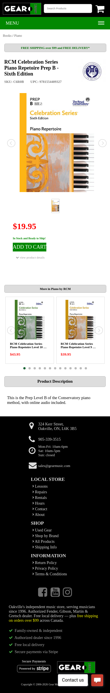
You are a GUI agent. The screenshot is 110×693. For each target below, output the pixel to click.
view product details (30, 257)
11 (75, 368)
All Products (43, 541)
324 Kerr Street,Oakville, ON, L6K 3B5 (57, 426)
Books (7, 36)
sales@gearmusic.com (54, 466)
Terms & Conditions (49, 574)
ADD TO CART (29, 247)
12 (81, 368)
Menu (12, 23)
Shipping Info (44, 547)
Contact (39, 509)
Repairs (39, 492)
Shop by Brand (45, 536)
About (38, 515)
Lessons (40, 486)
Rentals (39, 498)
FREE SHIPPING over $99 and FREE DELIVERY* (55, 48)
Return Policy (44, 563)
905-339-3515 (49, 439)
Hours (38, 503)
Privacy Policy (45, 568)
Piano (18, 36)
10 (70, 368)
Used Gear (42, 530)
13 (86, 368)
